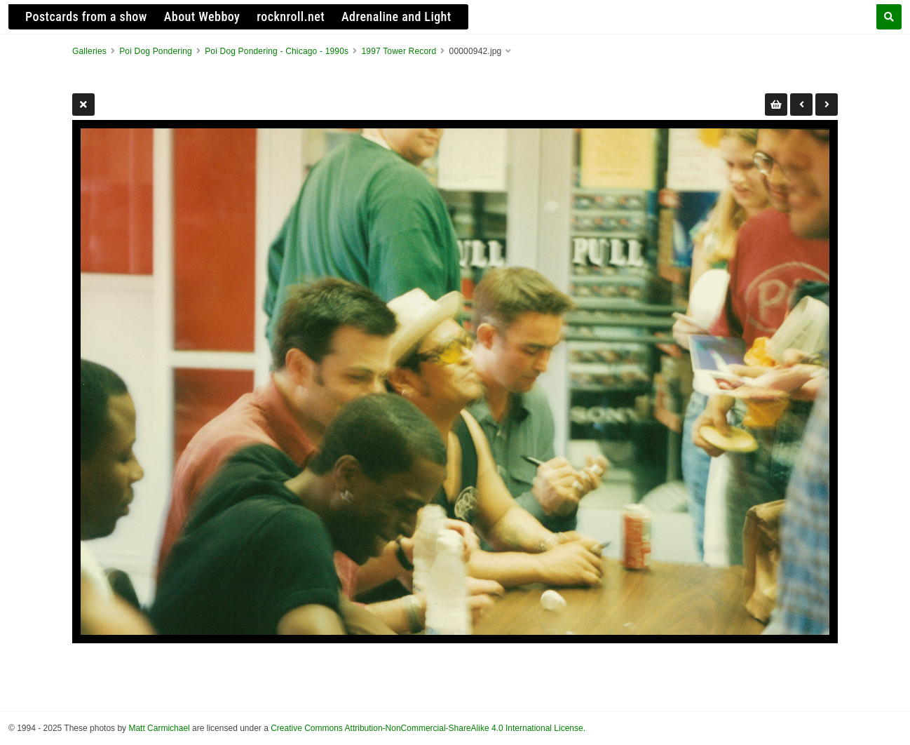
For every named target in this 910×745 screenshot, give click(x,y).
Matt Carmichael (158, 728)
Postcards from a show (86, 16)
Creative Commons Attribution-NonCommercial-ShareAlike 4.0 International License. (428, 728)
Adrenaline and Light (396, 16)
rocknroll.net (291, 16)
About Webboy (202, 16)
